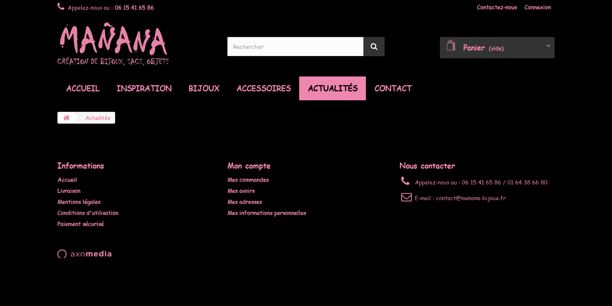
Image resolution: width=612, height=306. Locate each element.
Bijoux (203, 88)
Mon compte (249, 165)
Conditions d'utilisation (87, 213)
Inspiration (143, 88)
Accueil (82, 88)
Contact (392, 88)
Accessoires (263, 88)
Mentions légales (78, 202)
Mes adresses (244, 202)
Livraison (68, 191)
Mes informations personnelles (266, 213)
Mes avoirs (241, 191)
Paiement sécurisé (80, 224)
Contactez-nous (497, 7)
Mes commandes (248, 180)
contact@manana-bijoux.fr (471, 198)
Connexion (537, 7)
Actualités (332, 88)
